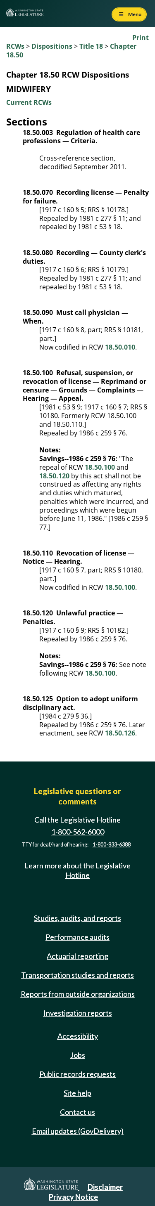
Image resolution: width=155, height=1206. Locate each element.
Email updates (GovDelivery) (78, 1130)
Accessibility (77, 1035)
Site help (77, 1092)
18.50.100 (100, 467)
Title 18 (91, 46)
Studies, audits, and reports (77, 917)
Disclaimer (105, 1187)
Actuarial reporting (77, 955)
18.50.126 (120, 733)
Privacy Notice (73, 1196)
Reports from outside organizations (78, 993)
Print (140, 37)
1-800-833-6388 (112, 845)
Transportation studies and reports (77, 974)
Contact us (77, 1111)
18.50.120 (54, 475)
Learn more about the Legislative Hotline (77, 870)
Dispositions (51, 46)
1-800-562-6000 (77, 831)
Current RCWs (29, 102)
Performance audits (77, 936)
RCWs (15, 46)
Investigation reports (77, 1012)
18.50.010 (120, 347)
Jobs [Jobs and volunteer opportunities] (77, 1054)
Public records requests (77, 1073)
